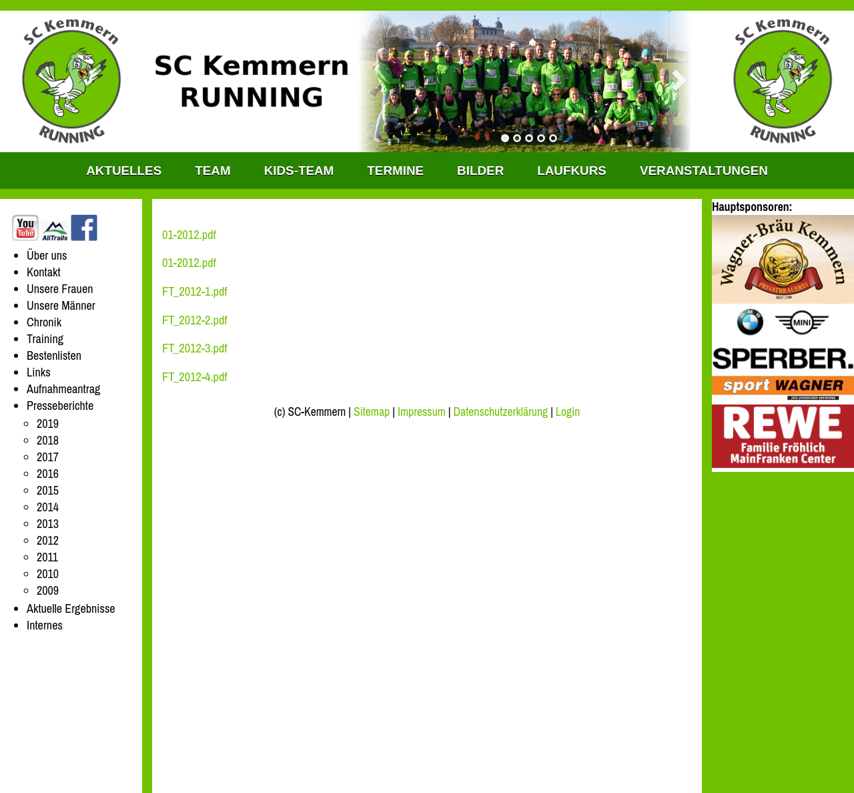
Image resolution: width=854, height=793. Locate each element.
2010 (48, 573)
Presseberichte (60, 405)
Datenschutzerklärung (501, 412)
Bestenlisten (54, 355)
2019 (48, 423)
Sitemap (372, 412)
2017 (48, 457)
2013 (48, 523)
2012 (48, 540)
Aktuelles (123, 171)
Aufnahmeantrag (63, 388)
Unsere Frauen (60, 288)
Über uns (47, 255)
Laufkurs (571, 171)
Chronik (44, 322)
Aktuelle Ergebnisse (71, 608)
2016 (48, 473)
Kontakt (44, 272)
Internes (45, 625)
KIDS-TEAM (299, 171)
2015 (48, 490)
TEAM (212, 171)
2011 (47, 557)
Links (39, 372)
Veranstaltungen (704, 171)
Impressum (422, 412)
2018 (48, 440)
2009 (48, 590)
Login (568, 412)
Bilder (480, 171)
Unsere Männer (61, 305)
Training (45, 338)
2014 (48, 507)
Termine (395, 171)
